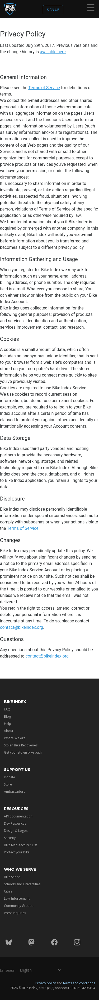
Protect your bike (17, 852)
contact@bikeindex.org (21, 627)
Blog (7, 716)
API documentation (18, 816)
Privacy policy (45, 983)
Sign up (53, 9)
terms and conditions (79, 983)
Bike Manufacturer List (20, 845)
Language (7, 970)
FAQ (7, 709)
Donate (9, 777)
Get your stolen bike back (23, 752)
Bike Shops (12, 877)
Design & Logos (15, 830)
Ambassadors (14, 791)
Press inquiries (15, 913)
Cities (8, 891)
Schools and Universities (22, 884)
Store (8, 784)
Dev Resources (15, 823)
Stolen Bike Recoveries (20, 745)
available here (53, 51)
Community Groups (18, 905)
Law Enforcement (17, 898)
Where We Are (14, 738)
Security (10, 838)
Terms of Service (44, 87)
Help (7, 723)
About (8, 731)
